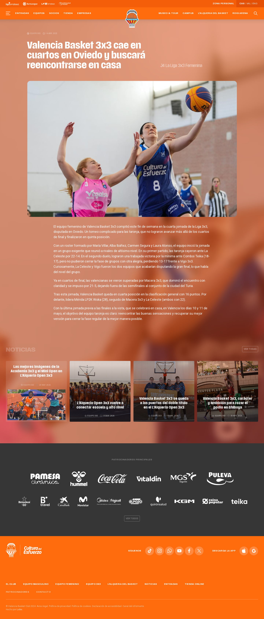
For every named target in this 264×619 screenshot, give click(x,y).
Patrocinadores (17, 591)
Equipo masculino (36, 583)
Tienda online (194, 583)
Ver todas (250, 349)
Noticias (151, 583)
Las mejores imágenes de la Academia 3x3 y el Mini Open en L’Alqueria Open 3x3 (36, 371)
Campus (188, 13)
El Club (11, 583)
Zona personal (223, 4)
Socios (54, 13)
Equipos (39, 13)
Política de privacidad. (60, 605)
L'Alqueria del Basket (213, 13)
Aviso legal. (42, 605)
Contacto (43, 591)
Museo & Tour (168, 13)
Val (249, 4)
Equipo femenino (67, 583)
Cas (242, 4)
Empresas (84, 13)
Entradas (22, 13)
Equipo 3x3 (34, 33)
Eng (254, 4)
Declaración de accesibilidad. (107, 605)
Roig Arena (240, 13)
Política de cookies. (81, 605)
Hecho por (14, 608)
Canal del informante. (133, 605)
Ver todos (132, 517)
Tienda (68, 13)
